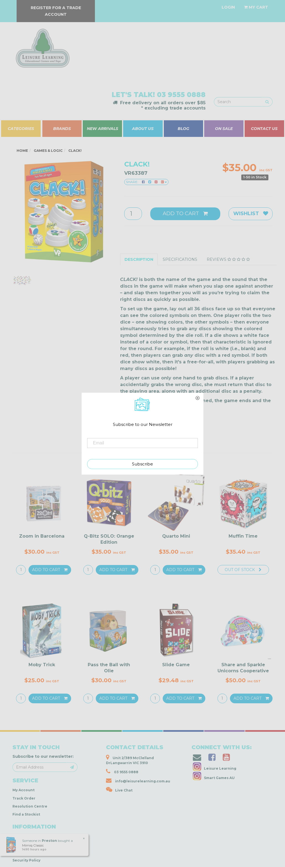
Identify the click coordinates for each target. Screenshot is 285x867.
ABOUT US (143, 128)
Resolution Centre (29, 806)
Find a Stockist (26, 814)
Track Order (23, 798)
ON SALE (224, 128)
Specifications (180, 259)
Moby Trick (41, 664)
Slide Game (176, 664)
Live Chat (119, 789)
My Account (23, 790)
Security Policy (26, 860)
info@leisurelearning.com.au (138, 780)
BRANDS (62, 128)
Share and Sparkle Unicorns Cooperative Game (243, 671)
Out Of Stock (243, 569)
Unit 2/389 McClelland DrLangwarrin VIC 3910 (130, 759)
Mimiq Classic (32, 845)
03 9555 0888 (181, 95)
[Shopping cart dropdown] (256, 7)
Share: (146, 182)
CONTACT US (264, 128)
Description (139, 259)
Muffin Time (243, 536)
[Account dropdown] (228, 7)
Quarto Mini (176, 536)
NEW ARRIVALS (102, 128)
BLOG (183, 128)
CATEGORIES (21, 128)
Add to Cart (185, 213)
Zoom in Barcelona (41, 536)
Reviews (228, 259)
